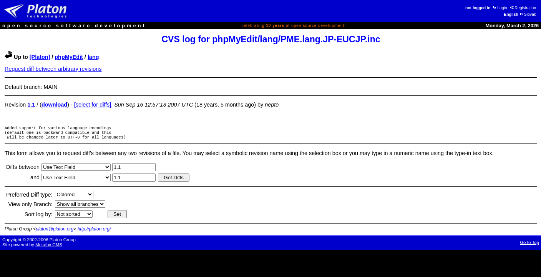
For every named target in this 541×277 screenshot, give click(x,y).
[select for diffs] (92, 105)
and (35, 180)
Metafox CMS (48, 247)
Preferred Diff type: (29, 197)
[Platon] (40, 57)
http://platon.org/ (94, 231)
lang (93, 57)
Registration (523, 8)
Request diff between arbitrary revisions (53, 69)
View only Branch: (30, 207)
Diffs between (23, 169)
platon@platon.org (54, 231)
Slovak (527, 14)
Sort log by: (39, 217)
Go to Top (529, 244)
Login (499, 8)
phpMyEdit (69, 57)
